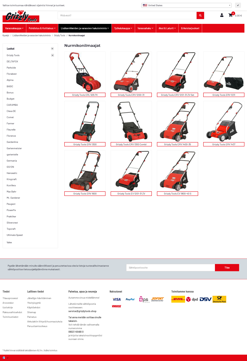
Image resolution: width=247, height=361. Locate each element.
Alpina (10, 79)
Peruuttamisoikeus (37, 326)
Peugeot (11, 203)
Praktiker (11, 216)
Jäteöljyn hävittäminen (39, 298)
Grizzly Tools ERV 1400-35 (177, 144)
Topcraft (11, 228)
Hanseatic (12, 172)
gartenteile (12, 154)
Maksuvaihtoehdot (12, 312)
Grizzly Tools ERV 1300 (85, 144)
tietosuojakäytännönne (35, 269)
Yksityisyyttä (33, 302)
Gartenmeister (14, 148)
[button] (222, 15)
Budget (10, 98)
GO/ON (10, 166)
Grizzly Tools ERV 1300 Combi (131, 144)
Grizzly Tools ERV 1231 (224, 94)
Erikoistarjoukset (190, 28)
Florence (11, 135)
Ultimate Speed (15, 234)
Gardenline (12, 141)
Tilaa (227, 267)
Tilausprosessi (10, 298)
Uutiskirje (8, 307)
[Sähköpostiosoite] (170, 267)
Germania (12, 160)
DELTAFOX (12, 61)
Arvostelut (8, 302)
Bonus (10, 92)
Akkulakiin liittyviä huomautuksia (44, 321)
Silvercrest (12, 222)
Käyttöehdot (33, 307)
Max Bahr (11, 191)
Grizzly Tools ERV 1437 (223, 144)
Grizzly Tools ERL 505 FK (85, 94)
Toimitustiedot (10, 316)
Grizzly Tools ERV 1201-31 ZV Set (177, 94)
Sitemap (31, 312)
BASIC (10, 86)
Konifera (11, 185)
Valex (9, 242)
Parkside (11, 67)
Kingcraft (12, 179)
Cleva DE (11, 111)
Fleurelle (11, 129)
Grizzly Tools (13, 55)
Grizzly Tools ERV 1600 (85, 193)
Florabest (12, 73)
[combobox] (186, 5)
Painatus (32, 316)
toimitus (53, 350)
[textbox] (186, 5)
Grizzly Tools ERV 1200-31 (131, 94)
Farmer (10, 123)
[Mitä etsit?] (127, 15)
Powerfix (11, 210)
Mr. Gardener (13, 197)
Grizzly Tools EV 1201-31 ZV (131, 193)
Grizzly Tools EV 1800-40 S (177, 193)
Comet (10, 117)
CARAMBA (12, 104)
